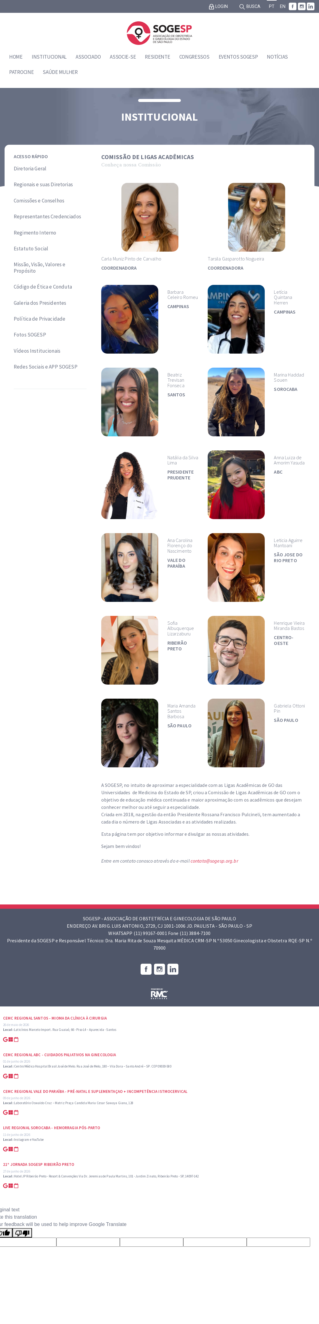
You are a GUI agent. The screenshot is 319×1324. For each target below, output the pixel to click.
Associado (88, 57)
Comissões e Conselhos (39, 201)
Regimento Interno (35, 233)
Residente (157, 57)
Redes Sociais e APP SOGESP (45, 367)
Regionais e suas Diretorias (43, 184)
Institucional (49, 57)
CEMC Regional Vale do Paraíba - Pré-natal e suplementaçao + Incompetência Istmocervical (95, 1091)
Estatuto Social (31, 249)
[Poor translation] (22, 1233)
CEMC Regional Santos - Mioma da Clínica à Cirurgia (55, 1018)
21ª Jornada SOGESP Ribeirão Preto (38, 1164)
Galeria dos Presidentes (40, 303)
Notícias (277, 57)
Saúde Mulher (60, 72)
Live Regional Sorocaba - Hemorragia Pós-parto (51, 1127)
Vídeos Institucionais (37, 351)
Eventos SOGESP (238, 57)
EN (282, 6)
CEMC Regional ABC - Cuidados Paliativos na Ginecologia (59, 1054)
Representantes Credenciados (47, 216)
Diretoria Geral (30, 169)
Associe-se (123, 57)
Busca (249, 7)
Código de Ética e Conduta (43, 287)
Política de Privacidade (39, 319)
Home (16, 57)
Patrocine (21, 72)
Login (218, 6)
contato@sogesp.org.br (214, 861)
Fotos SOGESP (30, 335)
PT (271, 6)
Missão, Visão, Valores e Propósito (39, 267)
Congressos (194, 57)
